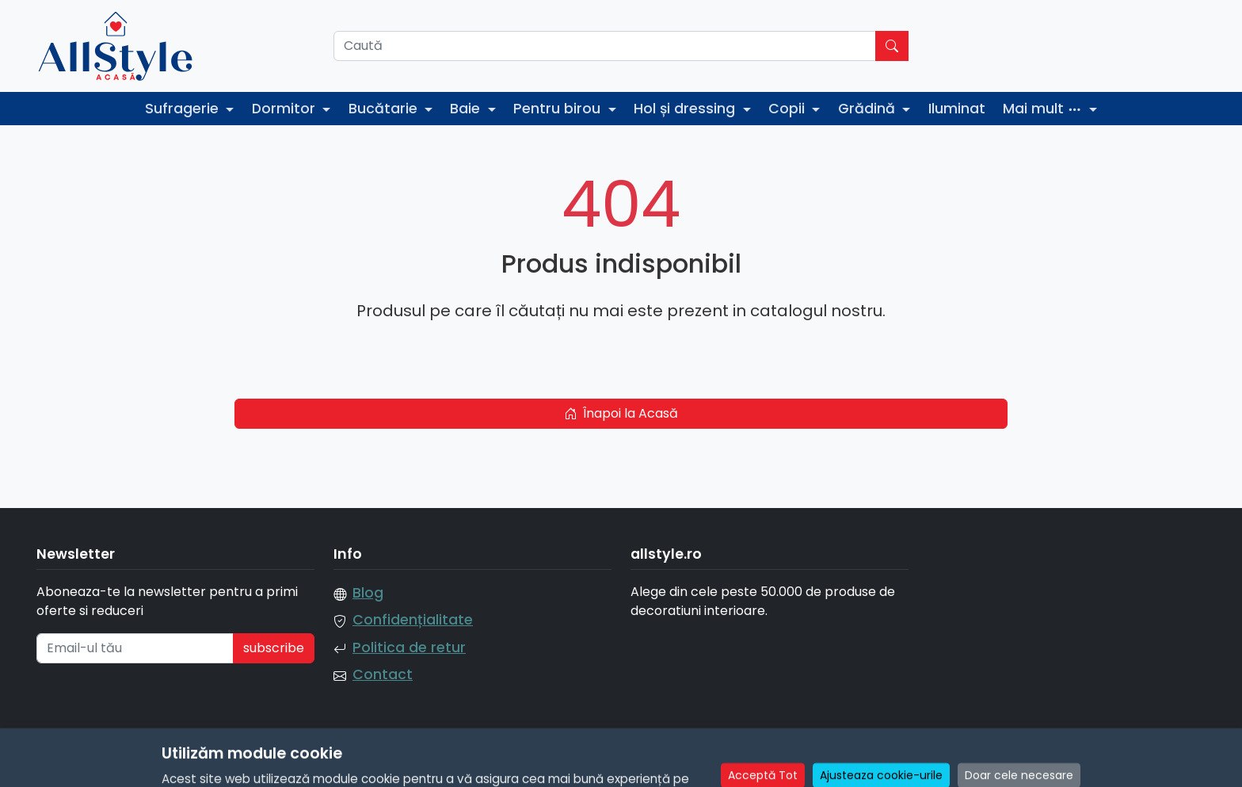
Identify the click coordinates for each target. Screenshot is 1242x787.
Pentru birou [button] (558, 108)
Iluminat (956, 108)
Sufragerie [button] (184, 108)
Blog (367, 592)
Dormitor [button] (285, 108)
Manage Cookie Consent (1129, 764)
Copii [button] (788, 108)
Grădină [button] (868, 108)
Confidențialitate (412, 619)
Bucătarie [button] (385, 108)
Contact (382, 674)
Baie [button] (467, 108)
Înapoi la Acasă (621, 413)
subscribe (273, 648)
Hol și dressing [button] (686, 108)
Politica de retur (409, 647)
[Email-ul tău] (135, 648)
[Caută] (604, 46)
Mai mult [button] (1044, 108)
